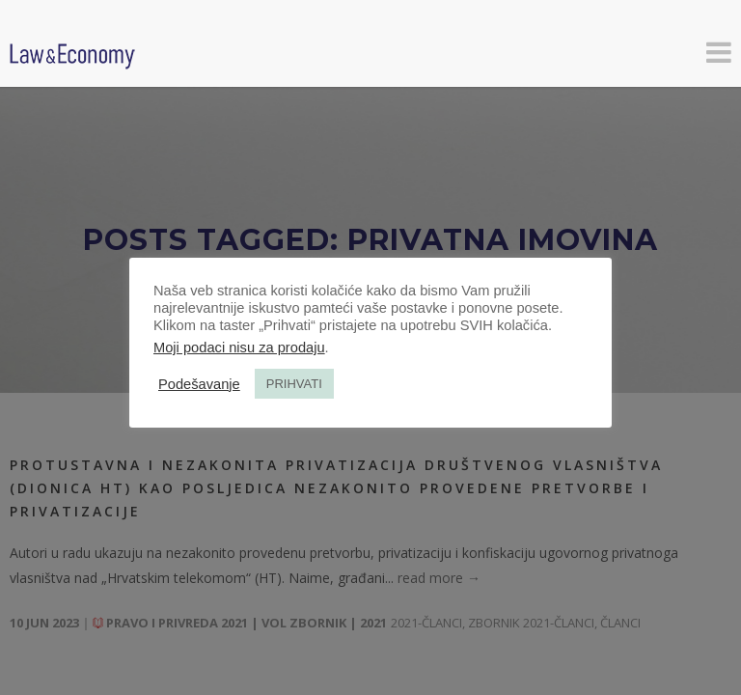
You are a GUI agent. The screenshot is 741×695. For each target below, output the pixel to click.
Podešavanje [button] (199, 384)
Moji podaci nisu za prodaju (239, 347)
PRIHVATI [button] (294, 383)
